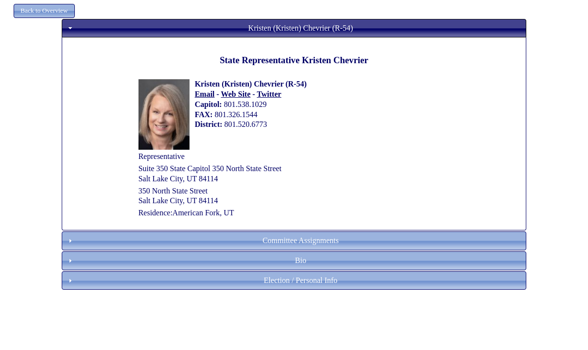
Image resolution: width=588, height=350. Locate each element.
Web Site (236, 94)
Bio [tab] (186, 260)
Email (205, 94)
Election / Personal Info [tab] (201, 280)
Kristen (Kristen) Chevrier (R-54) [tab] (209, 28)
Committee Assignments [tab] (202, 240)
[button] (44, 11)
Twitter (269, 94)
